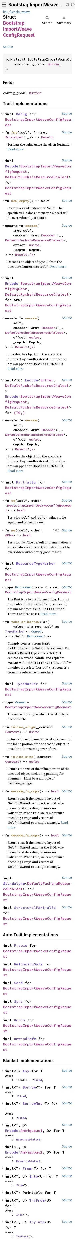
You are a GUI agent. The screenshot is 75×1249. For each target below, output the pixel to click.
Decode (11, 166)
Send (18, 982)
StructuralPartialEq (35, 907)
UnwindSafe (25, 1038)
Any (26, 1071)
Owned (36, 631)
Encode (11, 283)
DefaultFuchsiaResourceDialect (37, 177)
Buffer (54, 64)
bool (21, 510)
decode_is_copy (25, 835)
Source (8, 47)
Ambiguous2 (31, 1152)
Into (33, 1176)
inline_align (23, 727)
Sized (38, 1080)
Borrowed (23, 587)
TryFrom (37, 1200)
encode (31, 318)
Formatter (14, 137)
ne (13, 530)
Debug (21, 114)
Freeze (20, 945)
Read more (15, 149)
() (31, 254)
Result (47, 137)
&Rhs (9, 535)
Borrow (29, 1087)
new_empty (20, 201)
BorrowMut (32, 1103)
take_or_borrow (25, 622)
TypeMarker (15, 631)
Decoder (48, 235)
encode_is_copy (25, 791)
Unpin (19, 1020)
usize (34, 245)
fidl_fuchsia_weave (17, 12)
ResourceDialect (28, 1139)
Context (12, 732)
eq (13, 501)
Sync (18, 1001)
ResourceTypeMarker (36, 563)
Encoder (48, 328)
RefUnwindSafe (28, 964)
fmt (14, 132)
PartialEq (26, 482)
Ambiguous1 (31, 1130)
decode (31, 226)
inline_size (22, 757)
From (27, 1168)
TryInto (37, 1222)
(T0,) (19, 412)
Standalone (14, 883)
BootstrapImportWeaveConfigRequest (38, 592)
